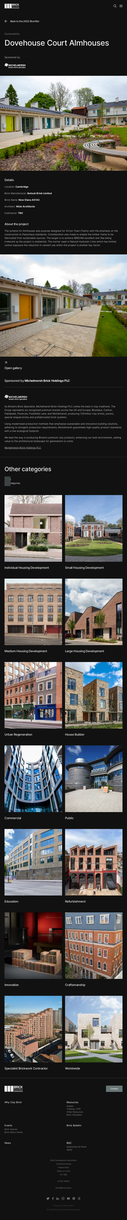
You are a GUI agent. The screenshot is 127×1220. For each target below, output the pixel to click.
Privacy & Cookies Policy (63, 1205)
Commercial (12, 818)
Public (69, 818)
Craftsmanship (75, 985)
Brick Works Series (13, 1132)
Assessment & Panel (76, 1146)
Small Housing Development (84, 567)
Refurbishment (75, 901)
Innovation (11, 985)
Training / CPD (74, 1109)
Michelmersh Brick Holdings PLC (22, 447)
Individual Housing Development (26, 567)
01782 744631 (63, 1181)
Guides (70, 1106)
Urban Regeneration (18, 734)
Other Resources (75, 1112)
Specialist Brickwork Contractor (26, 1068)
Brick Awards (10, 1129)
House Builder (75, 734)
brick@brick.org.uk (63, 1188)
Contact (114, 1088)
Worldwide (72, 1068)
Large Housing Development (84, 651)
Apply (69, 1149)
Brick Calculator (74, 1114)
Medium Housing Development (25, 651)
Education (11, 901)
